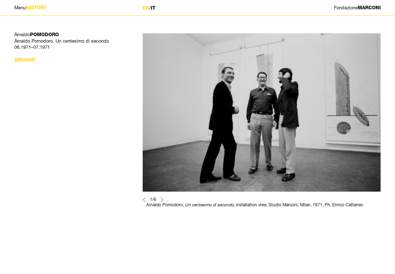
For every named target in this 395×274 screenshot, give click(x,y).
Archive (24, 60)
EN (146, 8)
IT (153, 8)
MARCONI (357, 7)
